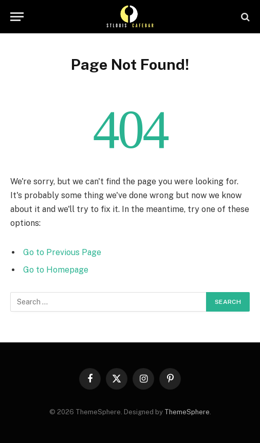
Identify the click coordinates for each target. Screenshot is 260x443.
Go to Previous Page (62, 252)
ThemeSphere (187, 412)
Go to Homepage (55, 270)
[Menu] (17, 16)
